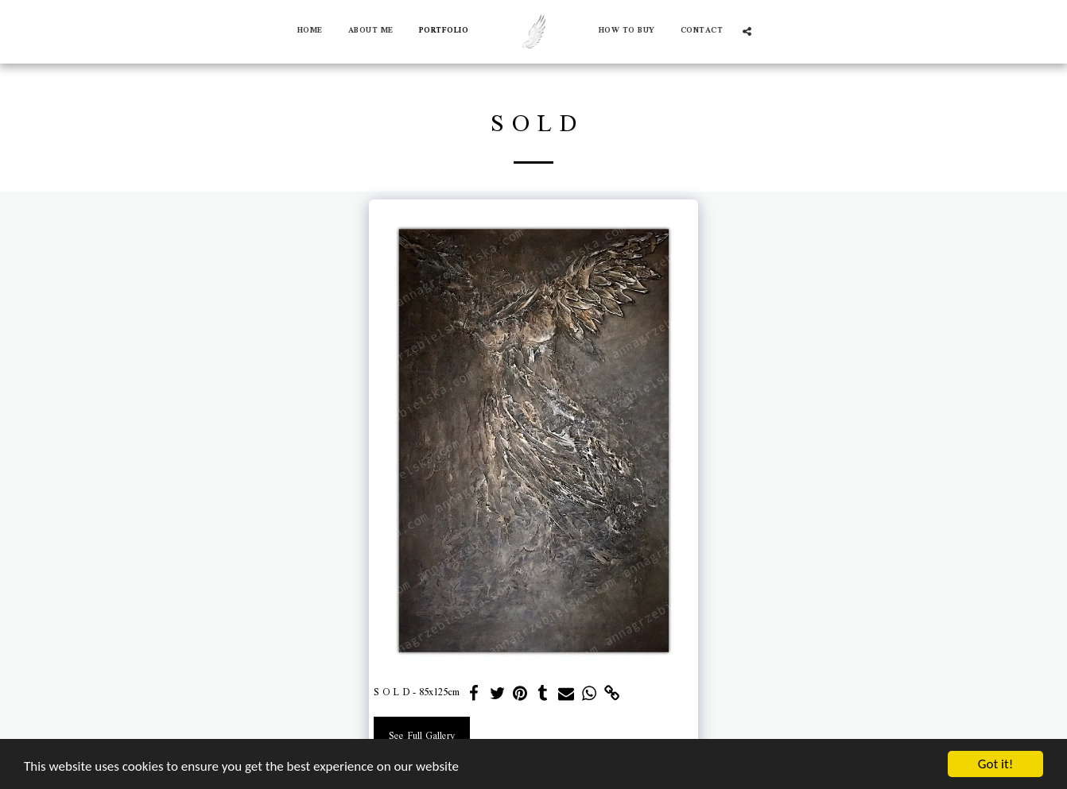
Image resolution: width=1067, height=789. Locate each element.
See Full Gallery (422, 736)
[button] (747, 31)
